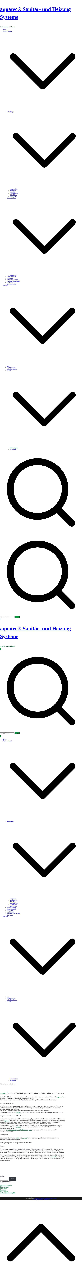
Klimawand (10, 278)
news (8, 366)
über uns (5, 916)
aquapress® (13, 190)
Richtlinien (13, 449)
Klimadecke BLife (11, 276)
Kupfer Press (13, 196)
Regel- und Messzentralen (13, 281)
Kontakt (34, 1199)
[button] (42, 110)
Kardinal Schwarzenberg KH (7, 1193)
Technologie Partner (12, 369)
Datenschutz (47, 1199)
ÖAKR (17, 1138)
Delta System (13, 275)
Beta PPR (12, 192)
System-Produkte (7, 741)
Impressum (40, 1199)
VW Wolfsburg (4, 1191)
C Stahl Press (13, 195)
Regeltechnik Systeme (12, 279)
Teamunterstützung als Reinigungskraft (6, 1186)
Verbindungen (10, 821)
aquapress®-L (13, 189)
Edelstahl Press (14, 193)
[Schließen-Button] (0, 736)
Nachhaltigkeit (14, 448)
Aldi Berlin (3, 1190)
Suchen (2, 1176)
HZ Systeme (10, 282)
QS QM (9, 1001)
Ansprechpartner (11, 367)
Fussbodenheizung (11, 907)
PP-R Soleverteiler (11, 284)
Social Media (3, 1188)
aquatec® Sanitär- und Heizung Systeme (46, 1198)
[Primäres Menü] (0, 649)
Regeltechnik (10, 912)
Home (4, 29)
